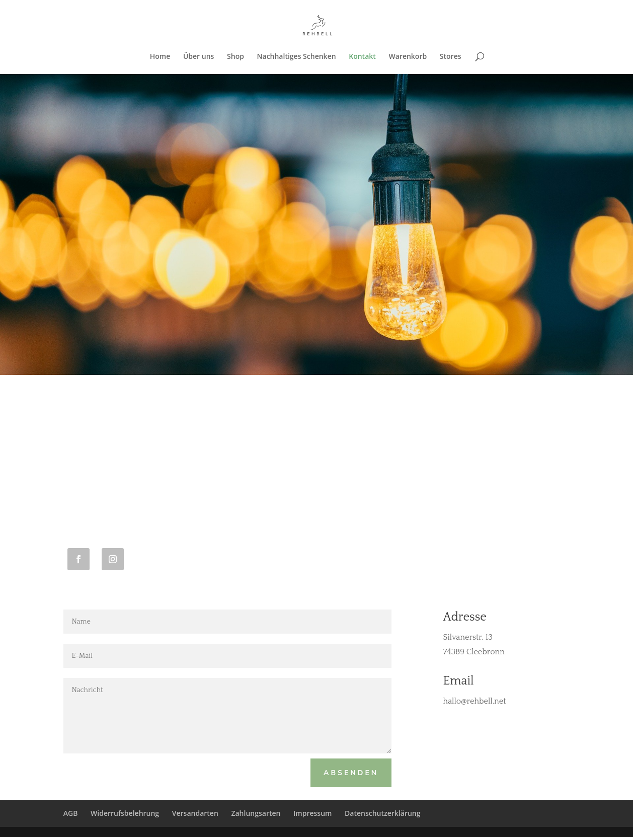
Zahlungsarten (255, 813)
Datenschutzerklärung (382, 813)
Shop (235, 57)
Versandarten (195, 813)
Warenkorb (407, 57)
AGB (70, 813)
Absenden (351, 773)
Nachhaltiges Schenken (296, 57)
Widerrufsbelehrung (125, 813)
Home (160, 57)
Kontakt (362, 57)
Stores (450, 57)
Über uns (198, 57)
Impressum (312, 813)
